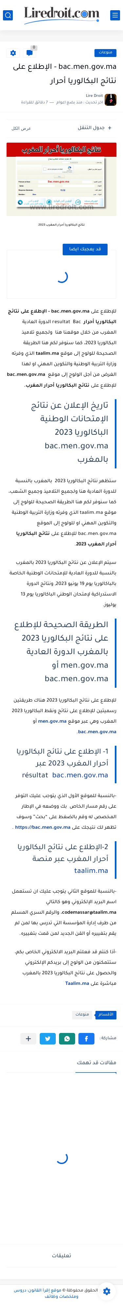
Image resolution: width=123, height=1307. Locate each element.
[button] (86, 1038)
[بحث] (8, 15)
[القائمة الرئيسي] (115, 15)
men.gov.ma (52, 722)
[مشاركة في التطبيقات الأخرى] (28, 1038)
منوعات (105, 53)
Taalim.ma (77, 984)
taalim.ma (91, 872)
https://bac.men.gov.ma (43, 828)
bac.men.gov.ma (80, 776)
